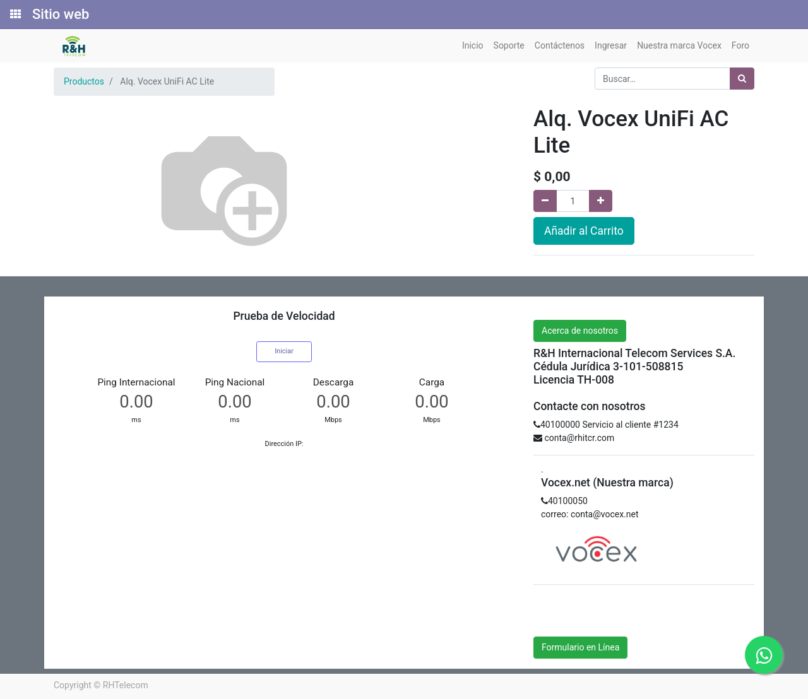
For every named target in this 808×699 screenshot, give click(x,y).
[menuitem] (473, 45)
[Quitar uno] (545, 201)
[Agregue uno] (600, 201)
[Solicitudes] (14, 14)
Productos (84, 81)
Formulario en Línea (580, 647)
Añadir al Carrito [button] (584, 231)
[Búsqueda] (742, 79)
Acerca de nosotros (580, 331)
